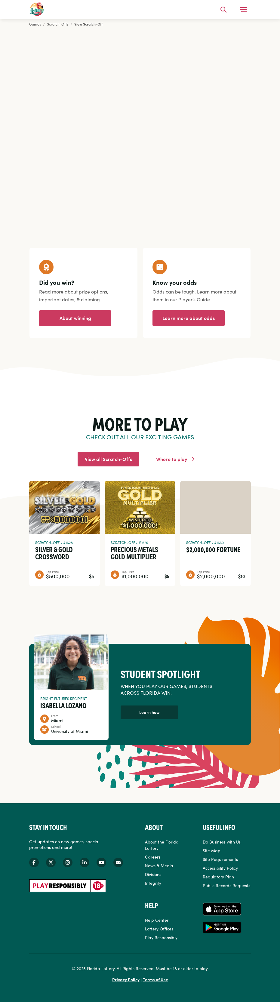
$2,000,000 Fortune (213, 549)
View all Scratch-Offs (108, 459)
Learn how (149, 712)
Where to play (171, 459)
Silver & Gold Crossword (54, 553)
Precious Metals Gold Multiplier (134, 553)
